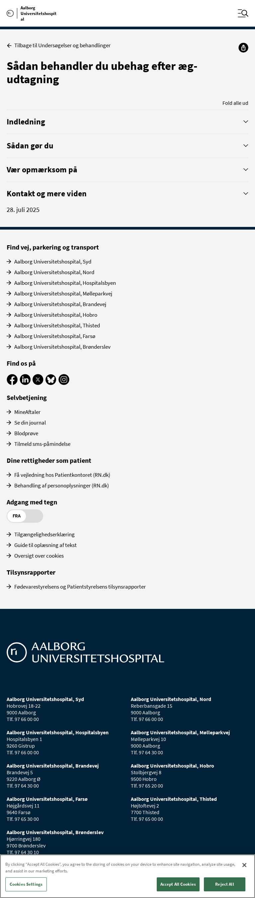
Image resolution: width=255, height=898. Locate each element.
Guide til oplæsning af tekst (45, 545)
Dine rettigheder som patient (49, 460)
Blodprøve (26, 433)
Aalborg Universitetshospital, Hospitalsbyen (65, 282)
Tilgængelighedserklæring (44, 534)
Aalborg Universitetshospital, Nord (54, 272)
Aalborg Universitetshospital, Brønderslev (62, 346)
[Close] (244, 865)
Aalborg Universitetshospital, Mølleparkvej (63, 293)
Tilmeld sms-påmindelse (42, 444)
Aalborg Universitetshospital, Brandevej (60, 304)
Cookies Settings (26, 884)
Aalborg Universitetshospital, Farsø (54, 336)
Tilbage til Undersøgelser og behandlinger (59, 45)
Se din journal (30, 422)
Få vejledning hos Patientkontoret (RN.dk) (62, 474)
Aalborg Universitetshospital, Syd (52, 261)
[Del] (243, 48)
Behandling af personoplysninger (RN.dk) (61, 485)
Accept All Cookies (178, 884)
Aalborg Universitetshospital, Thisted (57, 325)
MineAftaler (27, 412)
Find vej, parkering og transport (53, 247)
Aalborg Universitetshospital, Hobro (55, 314)
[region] (127, 876)
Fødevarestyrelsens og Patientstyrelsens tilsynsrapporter (80, 586)
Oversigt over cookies (39, 555)
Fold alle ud (235, 102)
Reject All (224, 884)
